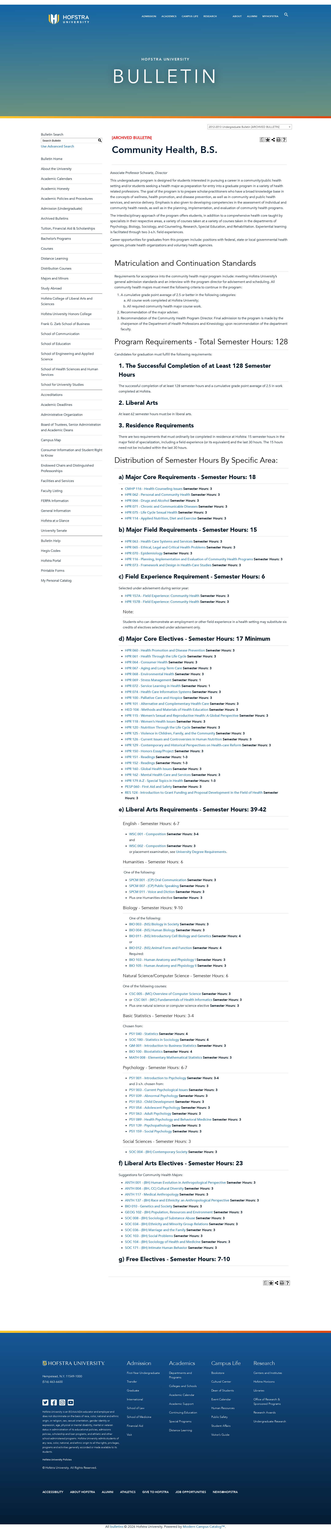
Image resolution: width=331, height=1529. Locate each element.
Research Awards (265, 1412)
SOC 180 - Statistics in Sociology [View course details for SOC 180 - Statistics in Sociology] (154, 1039)
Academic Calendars (56, 178)
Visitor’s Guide (220, 1433)
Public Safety (219, 1416)
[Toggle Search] (286, 14)
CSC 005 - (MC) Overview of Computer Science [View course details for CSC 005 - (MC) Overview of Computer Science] (165, 994)
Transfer (132, 1381)
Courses (47, 248)
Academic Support (181, 1403)
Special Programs (180, 1421)
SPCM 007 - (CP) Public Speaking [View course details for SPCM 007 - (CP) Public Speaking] (154, 886)
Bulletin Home (51, 159)
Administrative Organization (62, 414)
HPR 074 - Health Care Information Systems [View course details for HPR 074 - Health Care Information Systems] (158, 692)
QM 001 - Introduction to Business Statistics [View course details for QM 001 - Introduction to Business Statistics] (162, 1045)
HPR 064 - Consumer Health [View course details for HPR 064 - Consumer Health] (146, 662)
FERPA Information (55, 501)
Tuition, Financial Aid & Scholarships (68, 228)
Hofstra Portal (51, 560)
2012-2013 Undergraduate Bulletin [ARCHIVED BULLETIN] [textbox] (244, 127)
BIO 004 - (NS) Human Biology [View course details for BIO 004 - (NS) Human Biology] (152, 930)
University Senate (54, 530)
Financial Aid (135, 1425)
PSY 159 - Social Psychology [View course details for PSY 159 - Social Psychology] (150, 1131)
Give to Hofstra (155, 1492)
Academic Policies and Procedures (67, 198)
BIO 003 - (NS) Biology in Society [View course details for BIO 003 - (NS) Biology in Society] (154, 924)
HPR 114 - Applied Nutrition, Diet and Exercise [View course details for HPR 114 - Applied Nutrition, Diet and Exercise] (161, 518)
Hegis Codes (50, 550)
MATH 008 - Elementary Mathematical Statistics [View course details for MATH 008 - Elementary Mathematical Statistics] (165, 1057)
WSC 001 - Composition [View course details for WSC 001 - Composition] (147, 834)
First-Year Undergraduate (143, 1373)
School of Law (135, 1407)
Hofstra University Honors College (66, 314)
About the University (56, 169)
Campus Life (190, 16)
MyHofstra (270, 16)
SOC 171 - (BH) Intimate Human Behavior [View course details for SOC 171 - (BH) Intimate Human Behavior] (156, 1247)
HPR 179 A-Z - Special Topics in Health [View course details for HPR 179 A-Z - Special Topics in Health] (154, 780)
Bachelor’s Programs (56, 238)
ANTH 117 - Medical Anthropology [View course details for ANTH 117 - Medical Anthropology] (152, 1194)
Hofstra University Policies (57, 1459)
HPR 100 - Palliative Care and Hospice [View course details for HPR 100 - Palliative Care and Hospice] (153, 698)
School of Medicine (139, 1416)
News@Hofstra (225, 1492)
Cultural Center (221, 1381)
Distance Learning (54, 258)
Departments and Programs (180, 1375)
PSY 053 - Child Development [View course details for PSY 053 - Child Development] (151, 1101)
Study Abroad (51, 288)
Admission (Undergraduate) (61, 208)
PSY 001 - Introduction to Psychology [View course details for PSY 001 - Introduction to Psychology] (157, 1078)
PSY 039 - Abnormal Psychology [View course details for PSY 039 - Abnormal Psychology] (153, 1096)
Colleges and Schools (183, 1386)
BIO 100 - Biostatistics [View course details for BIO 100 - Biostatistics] (146, 1051)
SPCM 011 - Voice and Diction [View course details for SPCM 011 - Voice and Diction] (152, 892)
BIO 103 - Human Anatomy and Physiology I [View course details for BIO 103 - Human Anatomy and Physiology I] (162, 959)
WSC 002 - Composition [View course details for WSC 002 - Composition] (147, 846)
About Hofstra (82, 1492)
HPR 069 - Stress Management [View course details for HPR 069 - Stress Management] (148, 680)
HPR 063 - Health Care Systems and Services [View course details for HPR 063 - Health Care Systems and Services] (159, 541)
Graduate (133, 1390)
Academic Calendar (182, 1395)
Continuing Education (183, 1412)
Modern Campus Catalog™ (204, 1526)
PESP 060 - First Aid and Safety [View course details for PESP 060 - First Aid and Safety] (148, 786)
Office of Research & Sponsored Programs (267, 1401)
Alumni (252, 16)
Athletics (128, 1492)
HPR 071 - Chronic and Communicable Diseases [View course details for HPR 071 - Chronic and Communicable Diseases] (161, 506)
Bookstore (217, 1373)
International (135, 1399)
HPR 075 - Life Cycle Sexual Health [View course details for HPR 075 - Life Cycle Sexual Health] (151, 512)
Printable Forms (52, 570)
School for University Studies (62, 384)
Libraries (259, 1390)
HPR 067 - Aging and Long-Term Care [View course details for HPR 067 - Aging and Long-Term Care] (153, 668)
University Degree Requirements (201, 852)
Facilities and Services (57, 481)
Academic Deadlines (56, 404)
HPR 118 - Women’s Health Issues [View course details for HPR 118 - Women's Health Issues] (150, 721)
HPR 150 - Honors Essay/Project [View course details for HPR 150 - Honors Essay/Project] (149, 751)
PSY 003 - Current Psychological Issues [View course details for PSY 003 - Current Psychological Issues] (158, 1090)
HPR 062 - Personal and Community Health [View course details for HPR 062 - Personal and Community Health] (157, 494)
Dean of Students (222, 1390)
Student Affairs (221, 1425)
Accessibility (53, 1492)
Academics (168, 16)
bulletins (116, 1526)
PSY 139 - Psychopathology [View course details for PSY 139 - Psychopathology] (150, 1125)
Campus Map (51, 440)
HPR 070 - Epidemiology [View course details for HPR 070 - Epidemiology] (144, 553)
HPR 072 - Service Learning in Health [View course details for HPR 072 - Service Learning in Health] (153, 686)
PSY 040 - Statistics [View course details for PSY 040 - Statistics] (143, 1034)
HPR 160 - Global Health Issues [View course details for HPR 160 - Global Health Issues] (148, 769)
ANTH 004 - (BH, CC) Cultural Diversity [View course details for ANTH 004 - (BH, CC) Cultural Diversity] (154, 1188)
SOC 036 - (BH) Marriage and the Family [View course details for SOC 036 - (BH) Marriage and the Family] (155, 1230)
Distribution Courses (56, 268)
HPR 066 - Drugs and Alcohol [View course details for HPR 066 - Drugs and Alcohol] (147, 500)
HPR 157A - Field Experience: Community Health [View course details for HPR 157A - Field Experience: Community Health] (162, 596)
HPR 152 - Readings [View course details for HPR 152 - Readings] (140, 763)
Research (210, 16)
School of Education (56, 344)
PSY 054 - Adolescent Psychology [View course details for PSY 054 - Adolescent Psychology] (154, 1107)
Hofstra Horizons (264, 1381)
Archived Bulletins (54, 218)
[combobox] (250, 126)
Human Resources (223, 1407)
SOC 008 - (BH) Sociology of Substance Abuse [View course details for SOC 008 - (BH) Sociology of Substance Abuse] (160, 1218)
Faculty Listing (51, 491)
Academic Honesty (55, 188)
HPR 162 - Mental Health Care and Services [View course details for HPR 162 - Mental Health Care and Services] (158, 775)
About (237, 16)
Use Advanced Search (57, 146)
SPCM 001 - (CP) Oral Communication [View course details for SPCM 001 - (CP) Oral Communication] (157, 880)
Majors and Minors (54, 278)
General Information (56, 510)
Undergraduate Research (270, 1421)
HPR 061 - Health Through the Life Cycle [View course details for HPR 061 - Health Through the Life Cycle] (155, 656)
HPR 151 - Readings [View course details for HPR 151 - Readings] (140, 757)
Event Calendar (221, 1399)
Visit (129, 1433)
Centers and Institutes (268, 1373)
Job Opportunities (190, 1492)
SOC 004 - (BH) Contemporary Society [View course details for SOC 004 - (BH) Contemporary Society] (158, 1152)
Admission (149, 16)
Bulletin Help (51, 541)
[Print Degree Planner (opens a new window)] (262, 139)
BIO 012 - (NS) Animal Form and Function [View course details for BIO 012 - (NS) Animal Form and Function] (160, 948)
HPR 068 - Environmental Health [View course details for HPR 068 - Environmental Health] (149, 674)
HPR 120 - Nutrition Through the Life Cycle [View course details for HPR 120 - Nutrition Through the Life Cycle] (157, 727)
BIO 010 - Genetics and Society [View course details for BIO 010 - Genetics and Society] (148, 1206)
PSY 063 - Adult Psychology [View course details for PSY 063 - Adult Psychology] (150, 1113)
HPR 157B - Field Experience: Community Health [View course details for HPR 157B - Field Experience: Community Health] (162, 601)
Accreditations (51, 395)
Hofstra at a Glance (55, 520)
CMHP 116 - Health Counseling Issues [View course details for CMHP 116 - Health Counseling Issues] (153, 488)
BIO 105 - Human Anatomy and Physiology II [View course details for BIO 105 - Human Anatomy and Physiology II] (163, 965)
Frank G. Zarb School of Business (65, 324)
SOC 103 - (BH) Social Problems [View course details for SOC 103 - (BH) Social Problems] (149, 1236)
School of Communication (60, 334)
